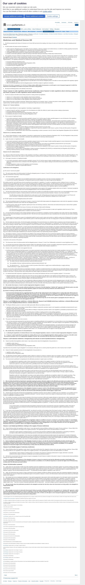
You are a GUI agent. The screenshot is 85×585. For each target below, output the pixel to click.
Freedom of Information (22, 581)
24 (66, 355)
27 (3, 547)
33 (3, 559)
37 (30, 470)
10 (14, 184)
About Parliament (36, 29)
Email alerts (64, 22)
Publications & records (48, 31)
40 (3, 572)
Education (56, 29)
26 (48, 378)
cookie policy (47, 11)
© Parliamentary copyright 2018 (10, 578)
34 (3, 561)
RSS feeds (70, 22)
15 (3, 524)
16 (3, 526)
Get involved (45, 29)
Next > (76, 575)
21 (12, 256)
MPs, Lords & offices (26, 29)
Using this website (34, 581)
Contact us (76, 22)
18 (64, 251)
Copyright (41, 581)
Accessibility (57, 22)
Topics (67, 31)
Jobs (29, 581)
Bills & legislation (32, 31)
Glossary (10, 581)
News (63, 31)
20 (3, 534)
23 (63, 273)
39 (55, 480)
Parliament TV (58, 31)
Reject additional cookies (34, 16)
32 (3, 557)
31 (59, 412)
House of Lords (17, 31)
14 (3, 521)
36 (3, 565)
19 (73, 251)
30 (30, 410)
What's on (24, 31)
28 (48, 402)
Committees (39, 31)
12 (19, 205)
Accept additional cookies (13, 16)
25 (3, 543)
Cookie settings (52, 16)
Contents (14, 37)
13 (40, 210)
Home (5, 29)
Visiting (51, 29)
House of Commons (8, 31)
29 (3, 551)
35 (65, 432)
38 (3, 568)
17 (75, 250)
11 (3, 516)
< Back (5, 575)
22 (3, 537)
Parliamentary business (14, 29)
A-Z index (5, 581)
